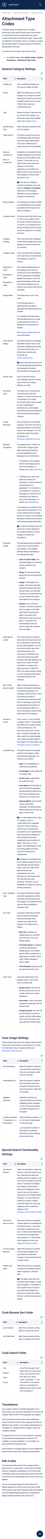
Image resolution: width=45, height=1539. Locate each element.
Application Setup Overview (27, 1243)
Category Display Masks (29, 332)
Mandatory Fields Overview (12, 1051)
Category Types (30, 121)
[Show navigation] (40, 1534)
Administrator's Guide (21, 13)
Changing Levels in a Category (28, 745)
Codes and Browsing (24, 358)
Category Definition (35, 469)
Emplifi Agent (14, 5)
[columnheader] (9, 79)
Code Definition (33, 502)
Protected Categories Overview (28, 439)
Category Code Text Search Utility (29, 1212)
